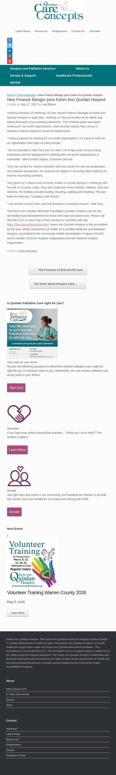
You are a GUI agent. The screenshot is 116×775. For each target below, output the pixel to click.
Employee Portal (15, 755)
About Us (82, 68)
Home (10, 95)
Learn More (17, 449)
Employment (59, 31)
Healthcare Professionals (74, 75)
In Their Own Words (17, 694)
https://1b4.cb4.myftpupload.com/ (28, 224)
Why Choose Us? (16, 689)
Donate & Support (23, 75)
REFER (15, 82)
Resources (41, 31)
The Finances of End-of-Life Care (58, 270)
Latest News (23, 31)
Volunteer (94, 31)
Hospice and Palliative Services (32, 68)
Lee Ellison (49, 104)
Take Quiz (16, 387)
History (10, 699)
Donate (14, 512)
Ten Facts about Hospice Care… (58, 284)
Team (9, 704)
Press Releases (26, 95)
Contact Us (78, 31)
